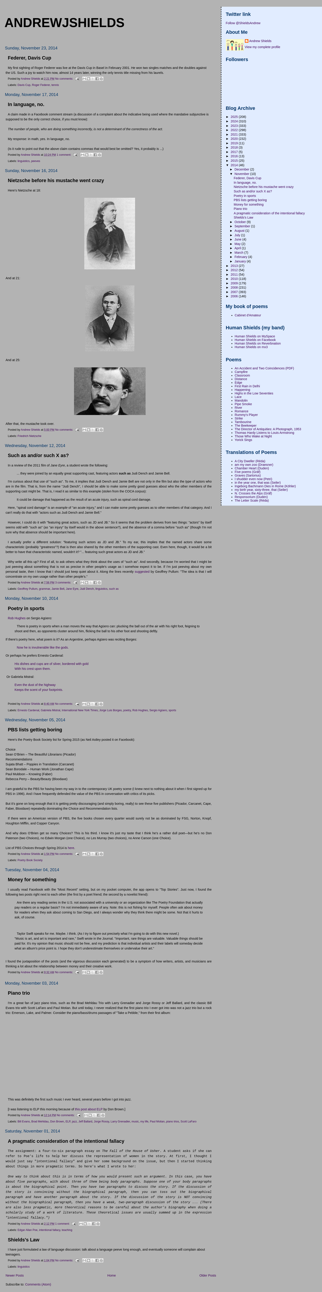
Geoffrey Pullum (28, 588)
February (241, 257)
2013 (235, 266)
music (135, 1121)
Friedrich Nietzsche (29, 436)
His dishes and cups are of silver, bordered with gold (52, 664)
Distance (241, 379)
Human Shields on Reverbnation (258, 343)
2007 (235, 292)
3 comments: (63, 582)
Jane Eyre (72, 588)
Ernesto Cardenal (28, 710)
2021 (235, 134)
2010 (235, 279)
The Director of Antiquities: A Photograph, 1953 (268, 429)
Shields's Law (23, 1240)
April (238, 248)
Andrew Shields (260, 41)
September (243, 226)
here (71, 848)
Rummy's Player (246, 415)
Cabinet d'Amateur (248, 315)
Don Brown (57, 1121)
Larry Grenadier (120, 1121)
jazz (74, 1121)
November (242, 174)
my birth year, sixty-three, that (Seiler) (261, 490)
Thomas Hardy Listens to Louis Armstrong (264, 432)
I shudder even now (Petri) (253, 479)
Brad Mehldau (40, 1121)
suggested (142, 571)
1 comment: (64, 154)
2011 (235, 274)
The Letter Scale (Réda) (252, 500)
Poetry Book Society (30, 860)
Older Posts (207, 1275)
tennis (55, 85)
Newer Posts (15, 1275)
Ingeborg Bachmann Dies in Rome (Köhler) (265, 486)
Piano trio (19, 993)
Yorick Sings (243, 440)
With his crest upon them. (33, 668)
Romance (241, 411)
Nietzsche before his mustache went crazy (56, 180)
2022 (235, 130)
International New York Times (80, 710)
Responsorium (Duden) (251, 497)
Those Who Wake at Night (253, 436)
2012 (235, 270)
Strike (239, 418)
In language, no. (26, 104)
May (238, 244)
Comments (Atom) (38, 1284)
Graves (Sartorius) (248, 475)
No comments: (64, 78)
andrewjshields (64, 22)
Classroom (242, 375)
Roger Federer (41, 85)
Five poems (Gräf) (248, 472)
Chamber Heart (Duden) (252, 468)
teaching (67, 1230)
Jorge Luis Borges (110, 710)
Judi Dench (87, 588)
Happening (242, 390)
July (238, 235)
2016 (235, 156)
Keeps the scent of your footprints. (39, 690)
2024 (235, 121)
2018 (235, 147)
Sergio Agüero (158, 710)
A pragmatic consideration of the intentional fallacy (66, 1141)
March (239, 252)
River (238, 407)
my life (144, 1121)
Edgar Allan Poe (28, 1230)
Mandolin (241, 400)
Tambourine (243, 422)
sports (172, 710)
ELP (68, 1121)
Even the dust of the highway (35, 685)
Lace (238, 397)
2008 (235, 287)
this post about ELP (89, 1109)
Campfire (241, 372)
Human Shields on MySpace (255, 336)
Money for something (32, 879)
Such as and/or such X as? (38, 455)
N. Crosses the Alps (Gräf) (253, 493)
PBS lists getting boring (35, 729)
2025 (235, 117)
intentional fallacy (49, 1230)
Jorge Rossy (101, 1121)
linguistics (24, 161)
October (241, 222)
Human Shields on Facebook (255, 340)
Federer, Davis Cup (29, 58)
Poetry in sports (26, 608)
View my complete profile (262, 47)
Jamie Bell (57, 588)
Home (111, 1275)
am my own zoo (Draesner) (254, 464)
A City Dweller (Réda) (250, 461)
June (238, 239)
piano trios (172, 1121)
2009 (235, 283)
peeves (35, 161)
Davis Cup (24, 85)
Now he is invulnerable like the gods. (43, 647)
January (241, 261)
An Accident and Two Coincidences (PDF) (264, 368)
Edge (238, 382)
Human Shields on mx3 (251, 347)
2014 (235, 165)
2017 (235, 152)
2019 (235, 143)
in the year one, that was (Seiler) (258, 482)
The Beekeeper (246, 425)
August (240, 230)
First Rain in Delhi (247, 386)
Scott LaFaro (188, 1121)
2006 (235, 296)
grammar (44, 588)
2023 (235, 126)
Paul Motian (157, 1121)
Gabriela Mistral (50, 710)
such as (114, 588)
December (242, 169)
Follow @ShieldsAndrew (243, 23)
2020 (235, 138)
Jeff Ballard (85, 1121)
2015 (235, 160)
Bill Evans (24, 1121)
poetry (127, 710)
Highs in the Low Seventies (254, 393)
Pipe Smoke (243, 404)
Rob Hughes (16, 618)
